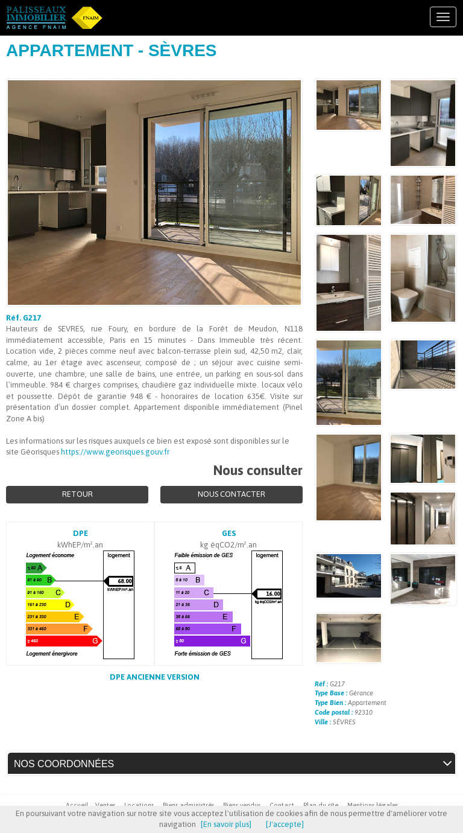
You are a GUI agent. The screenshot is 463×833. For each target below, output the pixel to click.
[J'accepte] (285, 824)
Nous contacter (231, 494)
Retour (77, 494)
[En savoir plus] (226, 824)
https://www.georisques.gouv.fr (115, 451)
